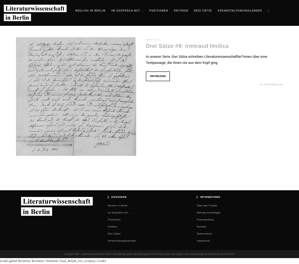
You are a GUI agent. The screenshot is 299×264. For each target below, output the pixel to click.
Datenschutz (204, 233)
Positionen (114, 219)
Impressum (203, 240)
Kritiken (112, 226)
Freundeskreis (205, 219)
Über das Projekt (207, 205)
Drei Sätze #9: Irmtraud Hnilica (187, 46)
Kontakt (201, 226)
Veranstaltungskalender (122, 240)
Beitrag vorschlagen (209, 212)
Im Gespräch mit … (119, 212)
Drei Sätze (153, 39)
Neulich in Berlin (118, 205)
